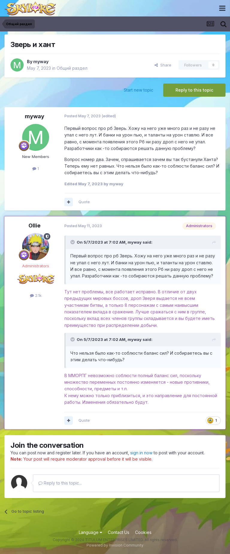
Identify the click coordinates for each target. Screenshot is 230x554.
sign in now (141, 452)
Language (90, 532)
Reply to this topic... (60, 482)
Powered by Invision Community (115, 545)
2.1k (36, 295)
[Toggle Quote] (73, 242)
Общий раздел (72, 68)
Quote (84, 201)
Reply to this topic (194, 89)
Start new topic (138, 89)
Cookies (143, 532)
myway (41, 61)
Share (163, 65)
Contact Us (118, 532)
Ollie (34, 225)
